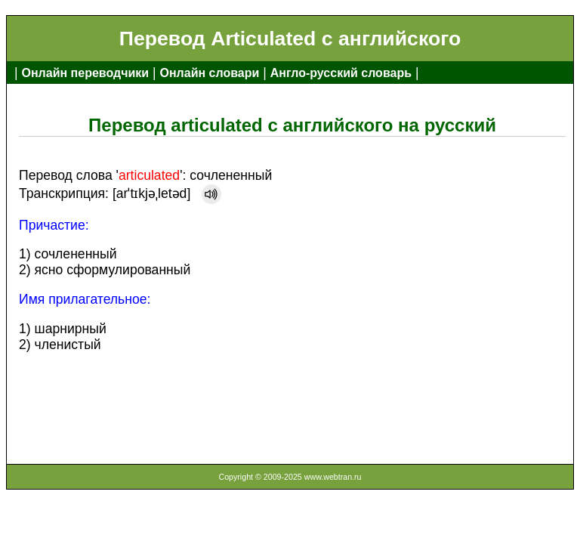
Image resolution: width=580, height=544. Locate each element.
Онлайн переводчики (85, 72)
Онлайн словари (210, 72)
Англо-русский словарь (341, 72)
